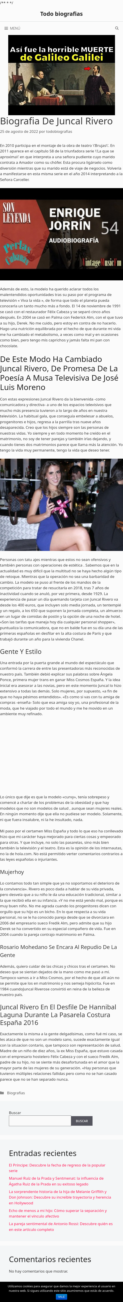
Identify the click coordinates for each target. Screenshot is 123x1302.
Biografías (16, 1092)
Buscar (15, 1112)
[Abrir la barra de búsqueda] (117, 28)
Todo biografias (61, 13)
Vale (61, 1296)
